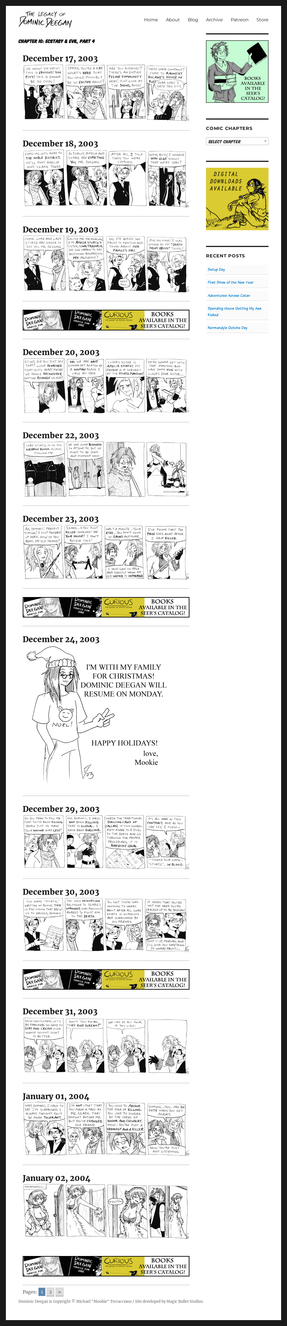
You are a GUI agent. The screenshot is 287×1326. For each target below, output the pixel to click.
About (173, 19)
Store (262, 19)
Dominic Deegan (33, 1301)
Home (151, 19)
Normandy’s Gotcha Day (227, 327)
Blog (193, 19)
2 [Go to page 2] (50, 1292)
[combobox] (237, 141)
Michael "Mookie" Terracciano (104, 1301)
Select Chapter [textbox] (225, 141)
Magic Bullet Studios (184, 1301)
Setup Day (216, 269)
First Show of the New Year (230, 282)
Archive (214, 19)
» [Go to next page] (59, 1292)
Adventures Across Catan (229, 295)
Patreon (240, 19)
